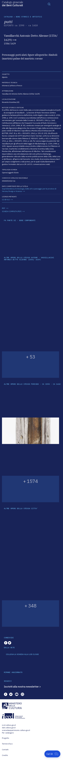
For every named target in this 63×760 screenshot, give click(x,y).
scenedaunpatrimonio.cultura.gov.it (16, 730)
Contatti (5, 749)
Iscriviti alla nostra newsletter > (22, 686)
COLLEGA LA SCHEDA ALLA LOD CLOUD (22, 654)
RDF (3, 208)
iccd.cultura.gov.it (9, 725)
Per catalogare (8, 733)
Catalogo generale (12, 3)
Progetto (5, 738)
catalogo (8, 17)
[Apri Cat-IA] (52, 753)
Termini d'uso (7, 744)
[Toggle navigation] (49, 4)
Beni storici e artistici (29, 17)
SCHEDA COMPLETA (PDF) (11, 211)
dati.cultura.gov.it (9, 728)
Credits (5, 755)
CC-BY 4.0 (6, 200)
